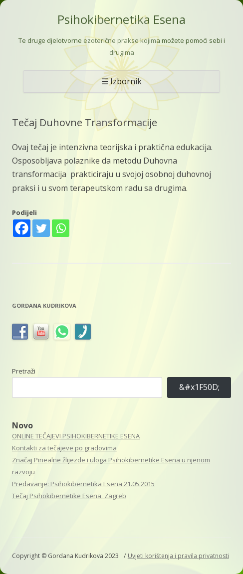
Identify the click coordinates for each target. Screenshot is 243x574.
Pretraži (23, 371)
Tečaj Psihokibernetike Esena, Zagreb (69, 495)
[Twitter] (41, 228)
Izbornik (126, 81)
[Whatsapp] (60, 228)
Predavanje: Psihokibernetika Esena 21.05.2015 (83, 483)
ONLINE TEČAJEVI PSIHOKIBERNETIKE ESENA (76, 435)
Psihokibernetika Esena (121, 19)
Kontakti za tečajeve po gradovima (64, 447)
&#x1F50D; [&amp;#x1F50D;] (199, 387)
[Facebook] (21, 228)
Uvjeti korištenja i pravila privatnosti (178, 556)
